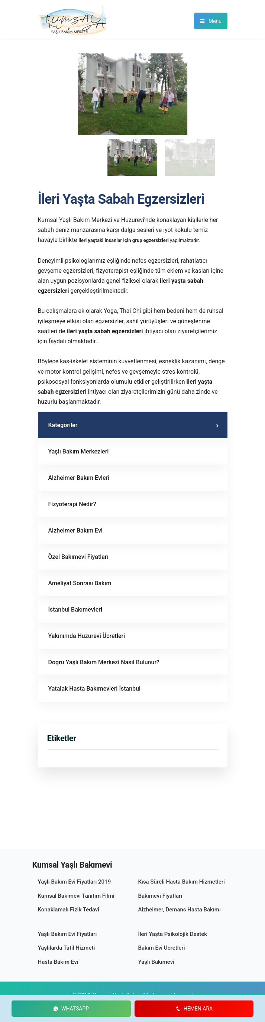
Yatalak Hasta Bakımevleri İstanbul (94, 688)
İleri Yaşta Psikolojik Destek (172, 934)
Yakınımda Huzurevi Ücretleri (86, 635)
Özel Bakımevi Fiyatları (78, 556)
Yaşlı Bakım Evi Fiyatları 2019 (74, 881)
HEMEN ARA (194, 1009)
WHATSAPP (71, 1009)
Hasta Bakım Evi (58, 962)
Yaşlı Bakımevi (156, 962)
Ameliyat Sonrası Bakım (80, 583)
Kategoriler (63, 425)
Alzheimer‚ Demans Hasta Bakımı (179, 909)
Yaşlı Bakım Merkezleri (78, 451)
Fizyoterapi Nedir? (72, 504)
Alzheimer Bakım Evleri (79, 477)
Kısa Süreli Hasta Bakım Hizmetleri (181, 881)
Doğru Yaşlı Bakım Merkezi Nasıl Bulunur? (103, 662)
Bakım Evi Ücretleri (161, 947)
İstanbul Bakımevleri (75, 609)
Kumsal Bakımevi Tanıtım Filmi (76, 895)
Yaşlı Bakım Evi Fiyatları (67, 934)
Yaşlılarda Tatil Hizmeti (66, 947)
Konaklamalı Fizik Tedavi (68, 909)
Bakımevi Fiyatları (160, 895)
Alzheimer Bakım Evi (75, 530)
